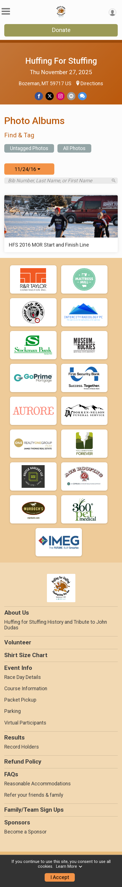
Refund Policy (22, 761)
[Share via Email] (71, 96)
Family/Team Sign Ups (34, 809)
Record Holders (21, 747)
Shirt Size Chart (25, 655)
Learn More (69, 866)
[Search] (113, 180)
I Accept (59, 877)
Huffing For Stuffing (61, 61)
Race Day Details (22, 677)
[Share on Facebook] (39, 96)
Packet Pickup (20, 700)
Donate (61, 30)
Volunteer (17, 642)
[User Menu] (112, 12)
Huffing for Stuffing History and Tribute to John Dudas (55, 624)
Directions (91, 83)
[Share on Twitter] (50, 96)
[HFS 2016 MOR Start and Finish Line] (61, 223)
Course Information (25, 688)
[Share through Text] (82, 96)
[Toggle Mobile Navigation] (5, 11)
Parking (12, 711)
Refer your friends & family (33, 795)
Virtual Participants (25, 723)
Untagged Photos (29, 148)
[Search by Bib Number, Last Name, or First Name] (58, 180)
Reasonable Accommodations (37, 783)
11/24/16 (27, 169)
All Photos (74, 148)
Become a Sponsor (25, 832)
